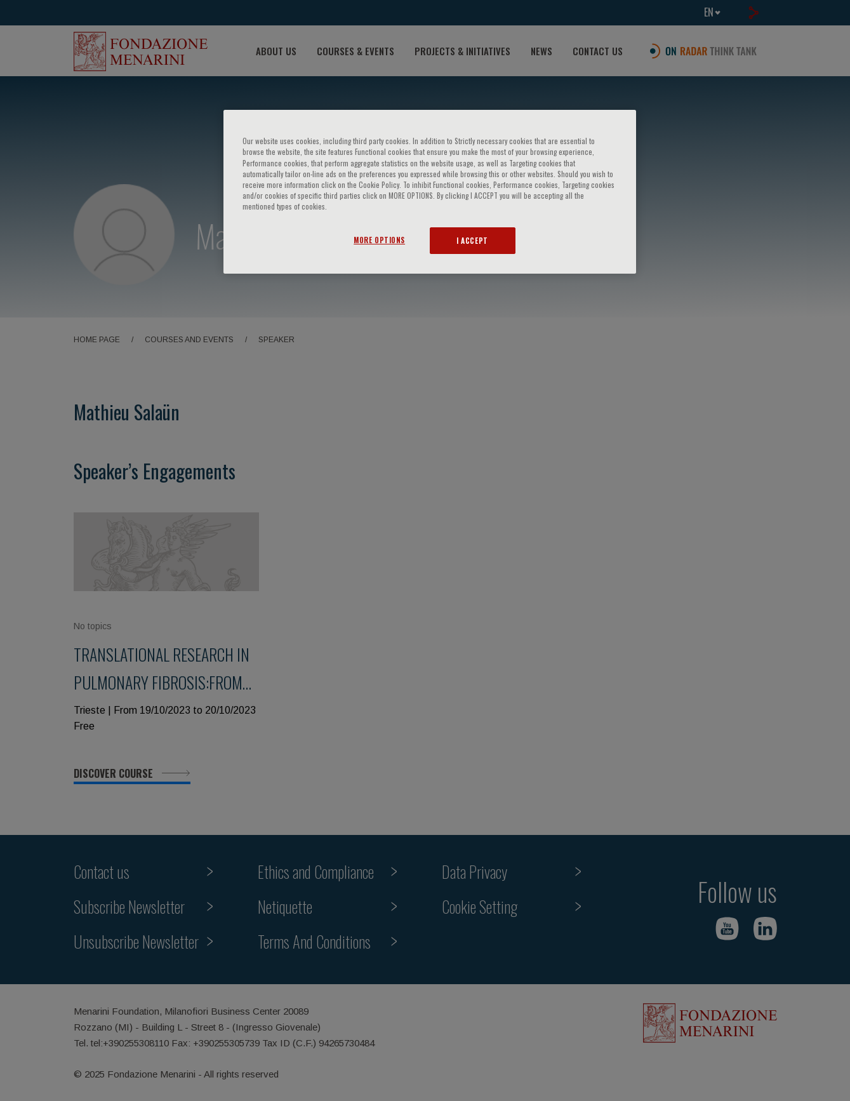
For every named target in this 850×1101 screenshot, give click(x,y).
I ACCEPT (472, 240)
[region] (429, 191)
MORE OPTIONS (379, 239)
